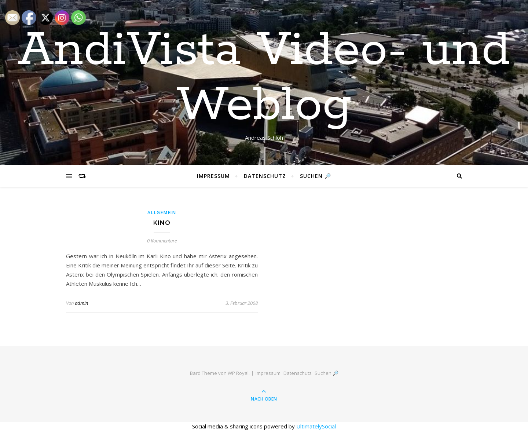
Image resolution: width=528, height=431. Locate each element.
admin (81, 303)
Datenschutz (265, 175)
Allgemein (161, 212)
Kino (161, 222)
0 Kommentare (162, 240)
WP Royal (238, 373)
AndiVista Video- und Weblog (264, 78)
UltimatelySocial (316, 426)
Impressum (213, 175)
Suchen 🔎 (315, 175)
